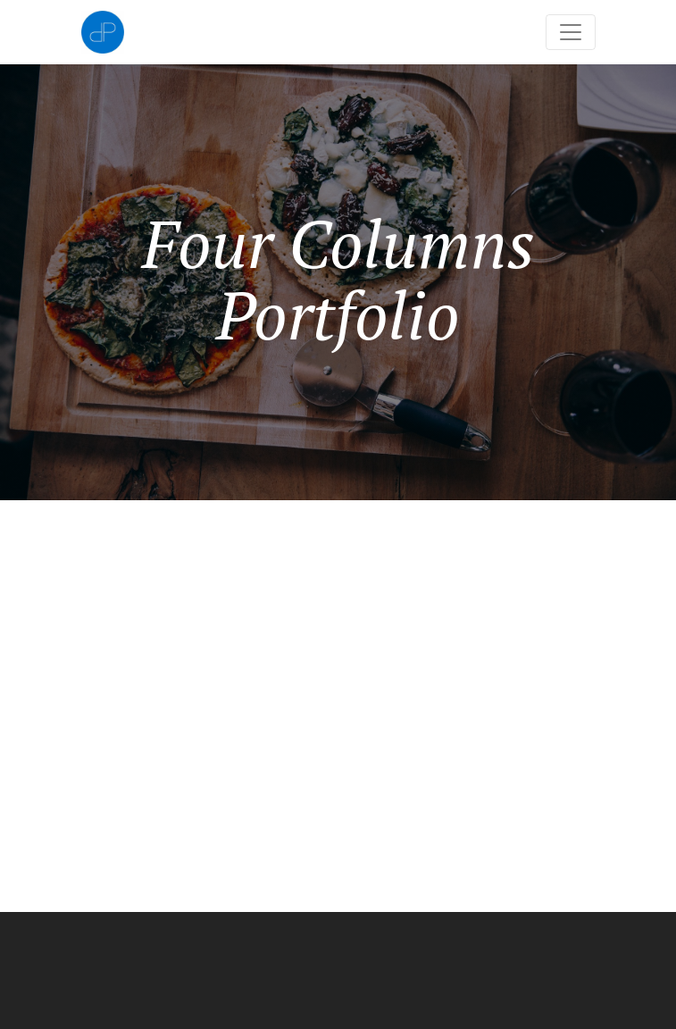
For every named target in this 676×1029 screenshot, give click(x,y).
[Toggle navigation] (571, 32)
